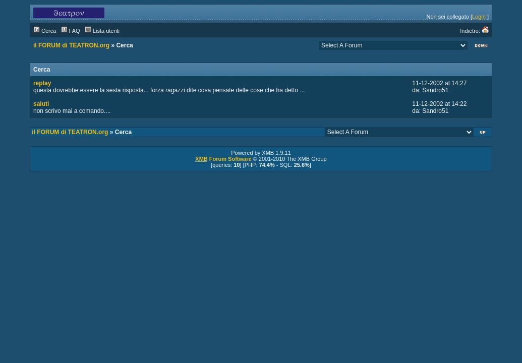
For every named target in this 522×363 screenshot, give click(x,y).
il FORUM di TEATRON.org (71, 45)
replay (42, 83)
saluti (41, 103)
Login (479, 17)
